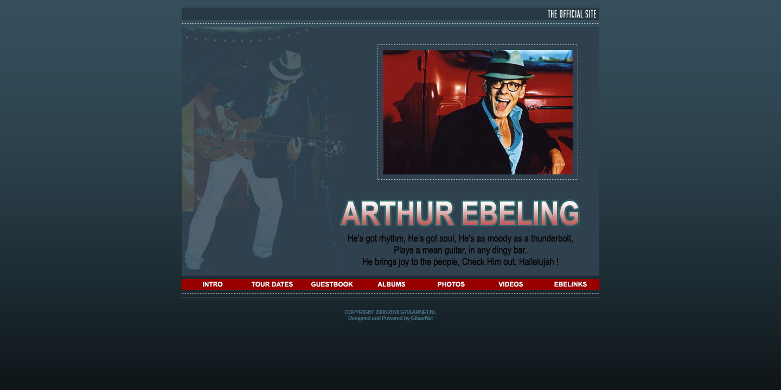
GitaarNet (422, 318)
